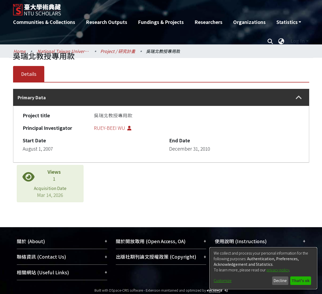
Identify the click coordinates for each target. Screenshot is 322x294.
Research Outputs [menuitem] (106, 22)
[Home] (132, 7)
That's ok (300, 280)
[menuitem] (288, 22)
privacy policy (278, 269)
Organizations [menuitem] (249, 22)
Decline (280, 280)
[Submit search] (270, 41)
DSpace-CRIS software (126, 290)
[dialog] (263, 268)
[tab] (161, 97)
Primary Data (32, 97)
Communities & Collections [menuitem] (44, 22)
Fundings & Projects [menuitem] (161, 22)
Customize (223, 280)
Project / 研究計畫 (117, 51)
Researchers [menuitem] (208, 22)
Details (28, 74)
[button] (299, 97)
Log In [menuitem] (298, 41)
